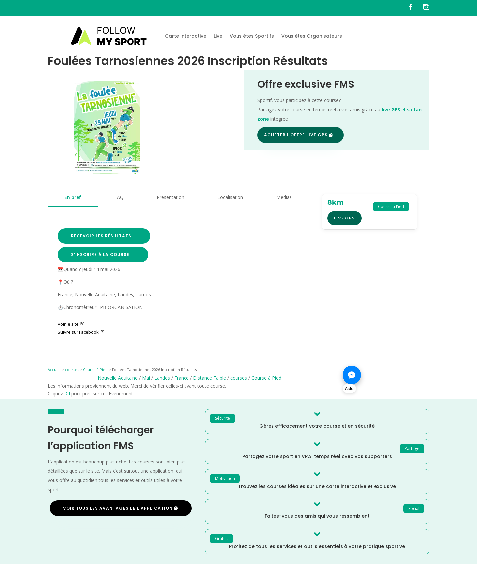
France (181, 378)
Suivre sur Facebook (81, 332)
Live (218, 36)
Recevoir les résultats (101, 236)
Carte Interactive (185, 36)
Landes (162, 378)
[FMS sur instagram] (426, 8)
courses (72, 369)
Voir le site (71, 324)
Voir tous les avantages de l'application (118, 508)
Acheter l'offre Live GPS (296, 135)
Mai (146, 378)
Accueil (54, 369)
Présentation (170, 197)
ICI (67, 393)
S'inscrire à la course (100, 254)
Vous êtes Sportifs (252, 36)
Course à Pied (95, 369)
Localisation (230, 197)
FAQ (119, 197)
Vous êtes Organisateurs (311, 36)
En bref (72, 197)
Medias (284, 197)
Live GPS (344, 218)
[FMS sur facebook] (415, 8)
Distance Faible (209, 378)
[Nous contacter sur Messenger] (386, 378)
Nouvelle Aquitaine (118, 378)
